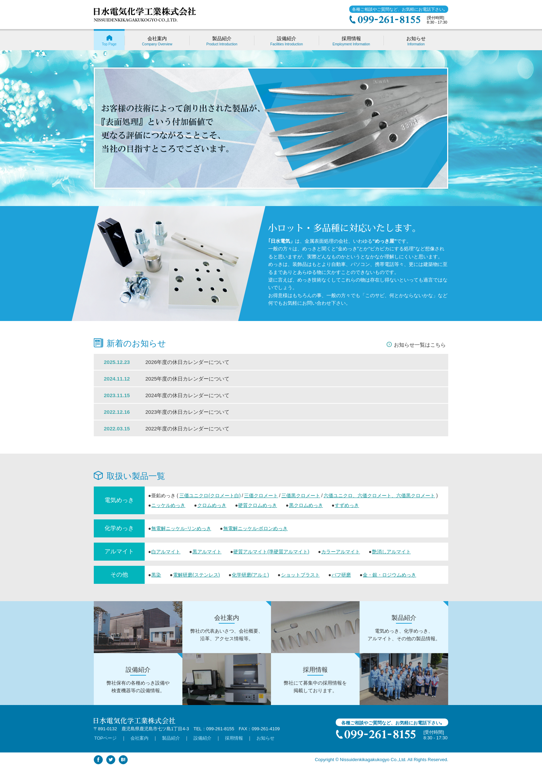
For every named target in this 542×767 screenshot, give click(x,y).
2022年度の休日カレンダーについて (187, 428)
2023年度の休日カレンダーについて (187, 412)
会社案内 (139, 738)
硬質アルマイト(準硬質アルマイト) (271, 551)
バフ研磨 (341, 575)
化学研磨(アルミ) (250, 575)
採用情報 (234, 738)
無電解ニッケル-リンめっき (181, 528)
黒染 (156, 575)
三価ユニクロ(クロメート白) (210, 495)
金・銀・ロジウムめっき (389, 575)
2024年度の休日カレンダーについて (187, 395)
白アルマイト (165, 551)
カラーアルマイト (340, 551)
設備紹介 (202, 738)
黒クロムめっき (306, 505)
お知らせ (265, 738)
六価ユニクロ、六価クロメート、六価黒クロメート (379, 495)
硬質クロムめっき (257, 505)
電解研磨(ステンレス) (196, 575)
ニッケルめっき (168, 505)
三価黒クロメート (300, 495)
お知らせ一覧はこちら (420, 345)
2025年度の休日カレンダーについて (187, 379)
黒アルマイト (207, 551)
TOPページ (105, 738)
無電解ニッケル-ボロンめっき (255, 528)
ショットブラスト (300, 575)
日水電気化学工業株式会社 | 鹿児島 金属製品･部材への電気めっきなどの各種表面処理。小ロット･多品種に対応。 (145, 15)
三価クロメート (261, 495)
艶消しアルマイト (391, 551)
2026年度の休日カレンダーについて (187, 362)
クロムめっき (211, 505)
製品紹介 (171, 738)
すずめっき (347, 505)
